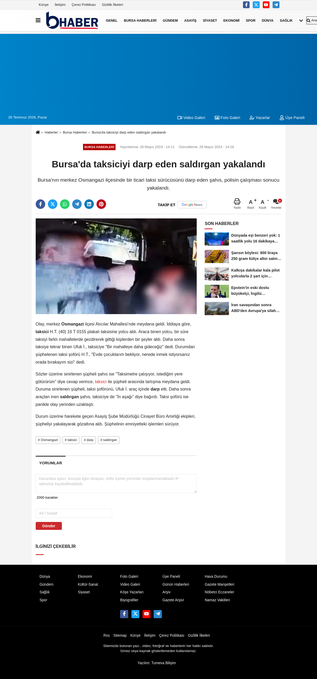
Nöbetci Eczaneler (219, 592)
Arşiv (166, 592)
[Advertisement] (158, 71)
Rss (106, 635)
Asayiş (190, 20)
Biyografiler (129, 600)
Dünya (267, 20)
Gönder (49, 526)
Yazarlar (260, 117)
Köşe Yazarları (132, 592)
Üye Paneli (292, 117)
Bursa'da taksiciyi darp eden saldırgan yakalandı (129, 132)
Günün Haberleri (175, 584)
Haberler (51, 132)
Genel (112, 20)
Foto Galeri (227, 117)
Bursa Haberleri (140, 20)
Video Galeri (191, 117)
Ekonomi (231, 20)
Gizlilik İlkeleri (112, 5)
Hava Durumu (216, 577)
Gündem (170, 20)
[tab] (51, 463)
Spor (250, 20)
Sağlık (286, 20)
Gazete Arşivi (173, 600)
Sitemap (120, 635)
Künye (44, 5)
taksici (101, 381)
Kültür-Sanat (88, 584)
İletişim (60, 5)
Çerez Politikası (84, 5)
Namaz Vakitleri (217, 600)
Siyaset (210, 20)
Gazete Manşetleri (219, 584)
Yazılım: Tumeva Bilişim (156, 663)
